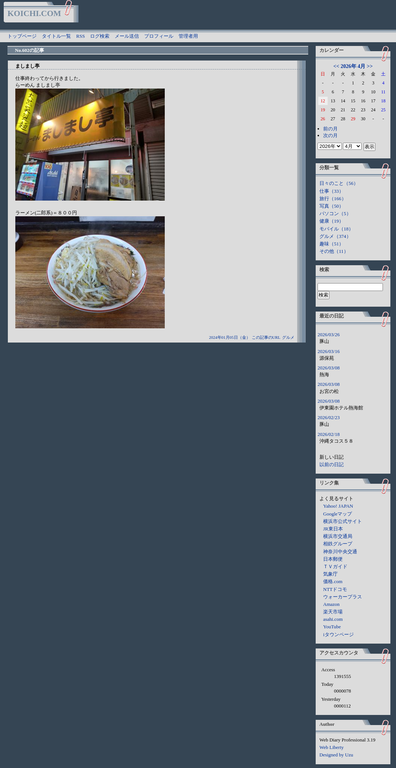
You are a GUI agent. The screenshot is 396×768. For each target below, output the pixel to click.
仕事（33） (331, 191)
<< (336, 66)
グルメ (288, 337)
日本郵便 (333, 559)
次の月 (330, 135)
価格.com (333, 581)
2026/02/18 (329, 434)
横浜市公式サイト (342, 521)
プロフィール (158, 36)
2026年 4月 (353, 66)
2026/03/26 (329, 334)
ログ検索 (99, 36)
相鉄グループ (337, 543)
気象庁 (330, 574)
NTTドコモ (335, 589)
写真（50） (331, 206)
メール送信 (127, 36)
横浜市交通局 (337, 536)
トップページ (22, 36)
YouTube (332, 626)
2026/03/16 (329, 351)
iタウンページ (338, 634)
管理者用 (188, 36)
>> (370, 66)
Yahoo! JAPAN (338, 506)
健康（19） (331, 221)
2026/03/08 (329, 368)
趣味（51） (331, 244)
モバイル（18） (336, 229)
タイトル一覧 (56, 36)
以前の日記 (331, 464)
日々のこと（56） (338, 183)
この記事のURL (266, 337)
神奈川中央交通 (340, 551)
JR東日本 (333, 529)
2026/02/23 (329, 417)
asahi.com (333, 619)
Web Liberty (331, 747)
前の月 (330, 128)
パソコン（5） (335, 213)
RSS (80, 36)
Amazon (331, 604)
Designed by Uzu (336, 755)
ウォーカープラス (342, 597)
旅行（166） (332, 198)
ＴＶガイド (335, 566)
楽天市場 (333, 611)
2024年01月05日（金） (229, 337)
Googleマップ (337, 514)
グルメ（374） (335, 236)
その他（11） (334, 251)
